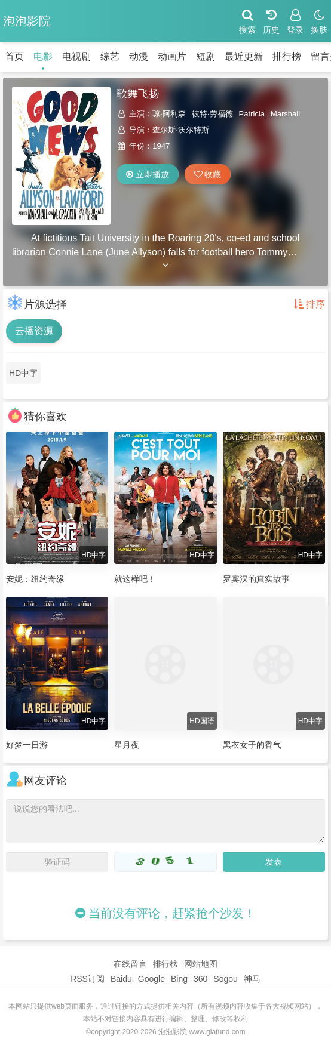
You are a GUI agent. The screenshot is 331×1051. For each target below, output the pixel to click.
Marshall (285, 113)
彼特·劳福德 (212, 113)
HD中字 (23, 373)
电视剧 (76, 56)
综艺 (109, 56)
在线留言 (130, 964)
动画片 (172, 56)
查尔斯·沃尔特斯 (180, 129)
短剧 (205, 56)
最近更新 (244, 56)
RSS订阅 (88, 979)
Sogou (225, 979)
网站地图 (200, 964)
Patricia (252, 113)
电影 (43, 56)
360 (200, 979)
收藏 (208, 174)
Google (151, 979)
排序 (309, 304)
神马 (252, 979)
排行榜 (286, 56)
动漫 (138, 56)
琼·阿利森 (169, 113)
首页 (14, 56)
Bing (179, 979)
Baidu (121, 979)
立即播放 (147, 174)
